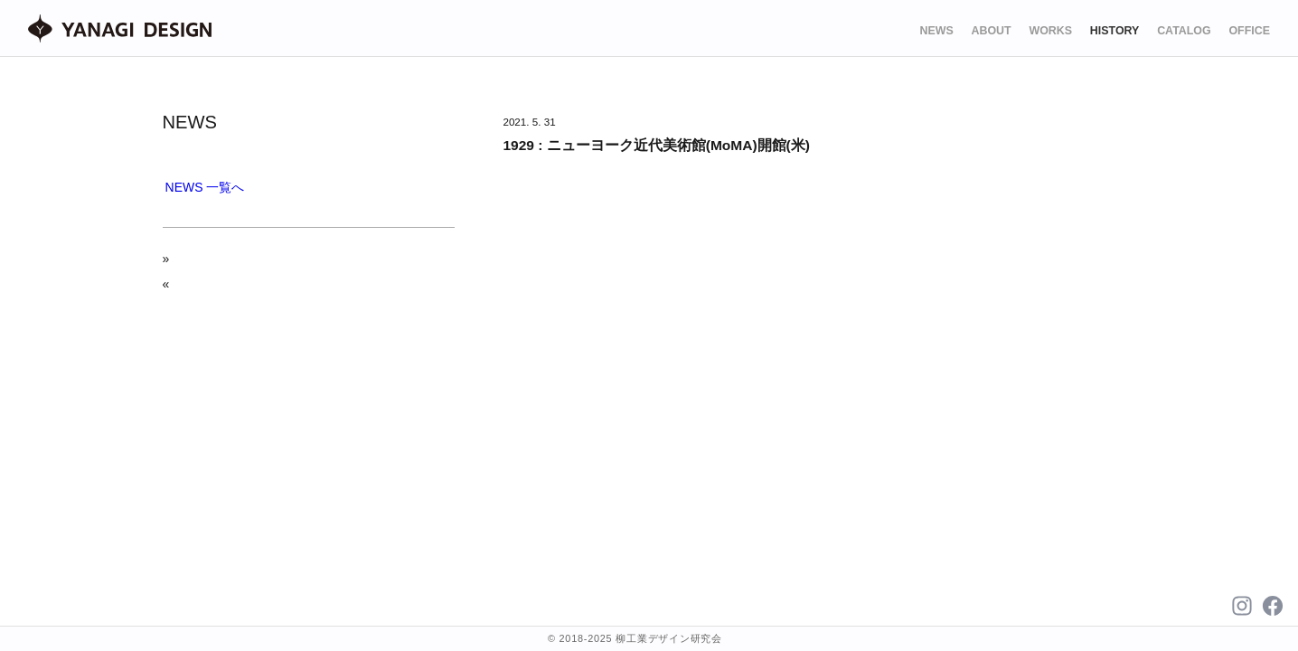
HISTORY (1114, 30)
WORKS (1050, 30)
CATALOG (1184, 30)
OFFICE (1249, 30)
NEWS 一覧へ (205, 187)
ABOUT (991, 30)
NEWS (936, 30)
